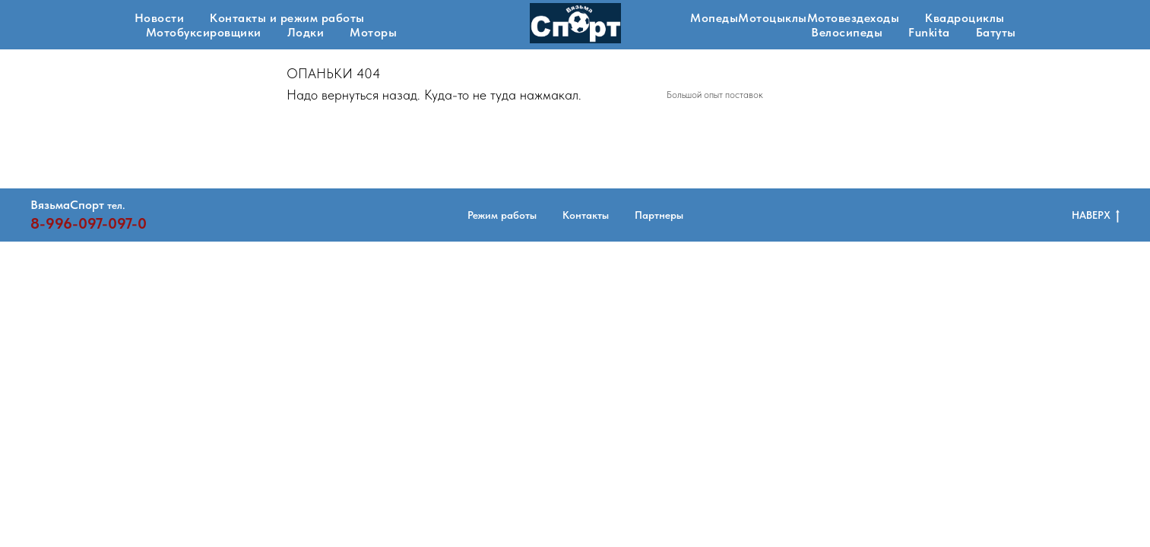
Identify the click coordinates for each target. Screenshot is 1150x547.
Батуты (996, 32)
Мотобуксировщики (203, 32)
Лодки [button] (306, 32)
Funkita (929, 32)
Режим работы (502, 215)
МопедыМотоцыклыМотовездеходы (794, 18)
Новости (160, 18)
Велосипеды (846, 32)
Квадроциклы (965, 18)
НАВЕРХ (1096, 216)
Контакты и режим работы (287, 18)
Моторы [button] (373, 32)
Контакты (585, 215)
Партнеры (659, 215)
